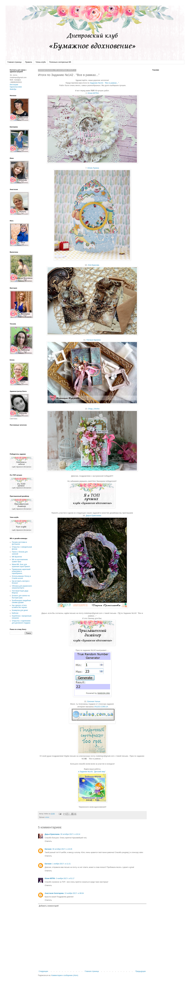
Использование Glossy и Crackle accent (21, 577)
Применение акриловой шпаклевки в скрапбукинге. (21, 571)
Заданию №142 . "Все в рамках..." (104, 83)
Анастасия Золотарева (54, 893)
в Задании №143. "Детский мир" (92, 771)
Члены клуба (40, 62)
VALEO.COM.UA (101, 707)
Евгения (48, 849)
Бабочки (15, 613)
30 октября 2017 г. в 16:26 (62, 849)
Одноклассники (16, 87)
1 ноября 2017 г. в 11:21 (61, 864)
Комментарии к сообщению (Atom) (64, 975)
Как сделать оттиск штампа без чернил (19, 606)
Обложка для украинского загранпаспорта (22, 587)
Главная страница (14, 62)
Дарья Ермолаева (93, 515)
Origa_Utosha (93, 409)
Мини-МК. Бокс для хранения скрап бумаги (21, 565)
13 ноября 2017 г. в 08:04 (74, 893)
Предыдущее (141, 971)
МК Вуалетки (17, 557)
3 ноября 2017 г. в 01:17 (65, 878)
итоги (47, 817)
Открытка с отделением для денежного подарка (21, 622)
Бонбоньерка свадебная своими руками (21, 601)
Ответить (48, 841)
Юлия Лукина (93, 168)
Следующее (43, 971)
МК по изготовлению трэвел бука (20, 560)
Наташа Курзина (93, 340)
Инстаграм (14, 85)
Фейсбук (13, 89)
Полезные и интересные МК (60, 62)
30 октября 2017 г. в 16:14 (70, 834)
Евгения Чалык (93, 701)
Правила (28, 62)
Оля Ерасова (93, 265)
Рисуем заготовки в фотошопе (19, 543)
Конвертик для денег (20, 610)
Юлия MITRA (93, 93)
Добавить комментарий (49, 906)
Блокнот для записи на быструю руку (21, 597)
